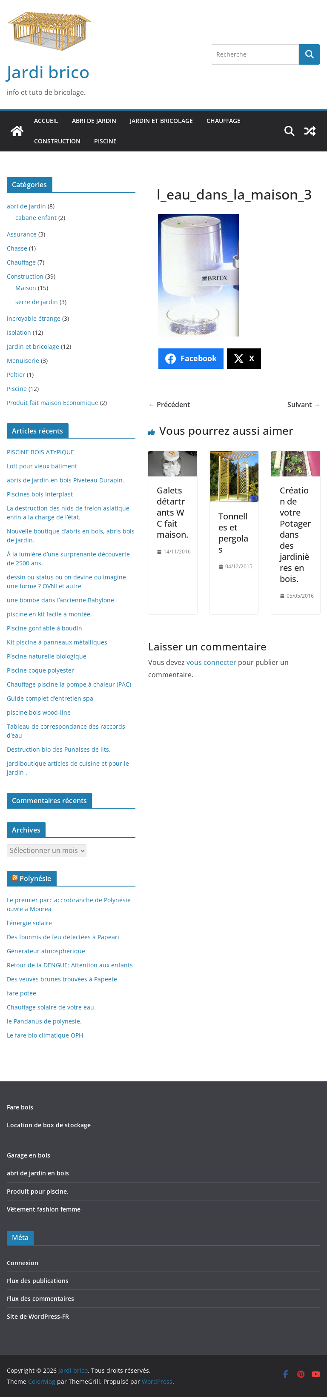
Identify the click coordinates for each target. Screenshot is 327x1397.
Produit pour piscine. (38, 1191)
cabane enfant (36, 218)
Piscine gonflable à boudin (44, 628)
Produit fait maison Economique (52, 403)
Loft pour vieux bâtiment (42, 466)
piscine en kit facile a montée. (49, 614)
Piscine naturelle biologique (46, 656)
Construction (57, 141)
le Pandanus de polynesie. (44, 1021)
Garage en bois (28, 1155)
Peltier (16, 375)
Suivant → (303, 404)
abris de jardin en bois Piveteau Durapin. (65, 480)
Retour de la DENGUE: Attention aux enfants (70, 965)
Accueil (46, 121)
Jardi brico (48, 71)
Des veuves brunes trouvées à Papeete (62, 979)
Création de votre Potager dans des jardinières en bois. (295, 534)
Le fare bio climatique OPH (45, 1035)
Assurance (22, 234)
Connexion (22, 1263)
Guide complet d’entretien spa (50, 698)
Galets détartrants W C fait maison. (172, 512)
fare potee (21, 993)
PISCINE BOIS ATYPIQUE (40, 452)
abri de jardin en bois (38, 1173)
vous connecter (211, 662)
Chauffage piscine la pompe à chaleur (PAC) (69, 684)
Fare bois (20, 1107)
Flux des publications (38, 1281)
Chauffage (224, 121)
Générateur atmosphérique (46, 951)
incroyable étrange (33, 318)
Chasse (17, 248)
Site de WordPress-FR (38, 1316)
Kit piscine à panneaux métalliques (57, 642)
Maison (25, 288)
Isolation (19, 332)
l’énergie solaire (29, 923)
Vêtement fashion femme (43, 1209)
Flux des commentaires (40, 1298)
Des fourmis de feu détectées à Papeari (63, 937)
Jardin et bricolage (161, 121)
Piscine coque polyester (40, 670)
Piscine (105, 141)
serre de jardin (36, 302)
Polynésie (35, 878)
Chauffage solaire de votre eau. (51, 1007)
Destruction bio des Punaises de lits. (59, 749)
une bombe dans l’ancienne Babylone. (61, 600)
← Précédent (169, 404)
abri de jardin (94, 121)
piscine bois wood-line (39, 712)
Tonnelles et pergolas (233, 532)
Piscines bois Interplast (40, 494)
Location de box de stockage (49, 1125)
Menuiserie (23, 360)
